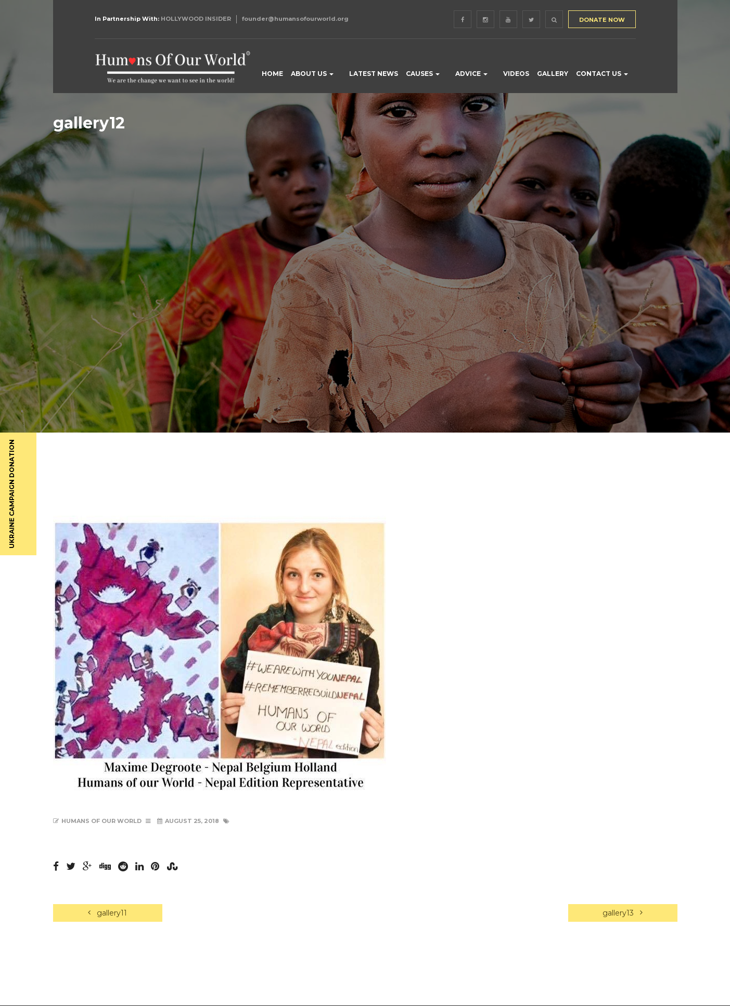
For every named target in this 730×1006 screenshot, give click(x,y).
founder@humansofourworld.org (295, 18)
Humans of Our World (101, 821)
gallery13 (623, 913)
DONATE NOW (602, 19)
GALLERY (552, 73)
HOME (272, 73)
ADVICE (471, 73)
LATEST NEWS (373, 73)
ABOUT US (312, 73)
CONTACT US (602, 73)
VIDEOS (516, 73)
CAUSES (423, 73)
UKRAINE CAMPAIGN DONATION (12, 493)
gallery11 (107, 913)
